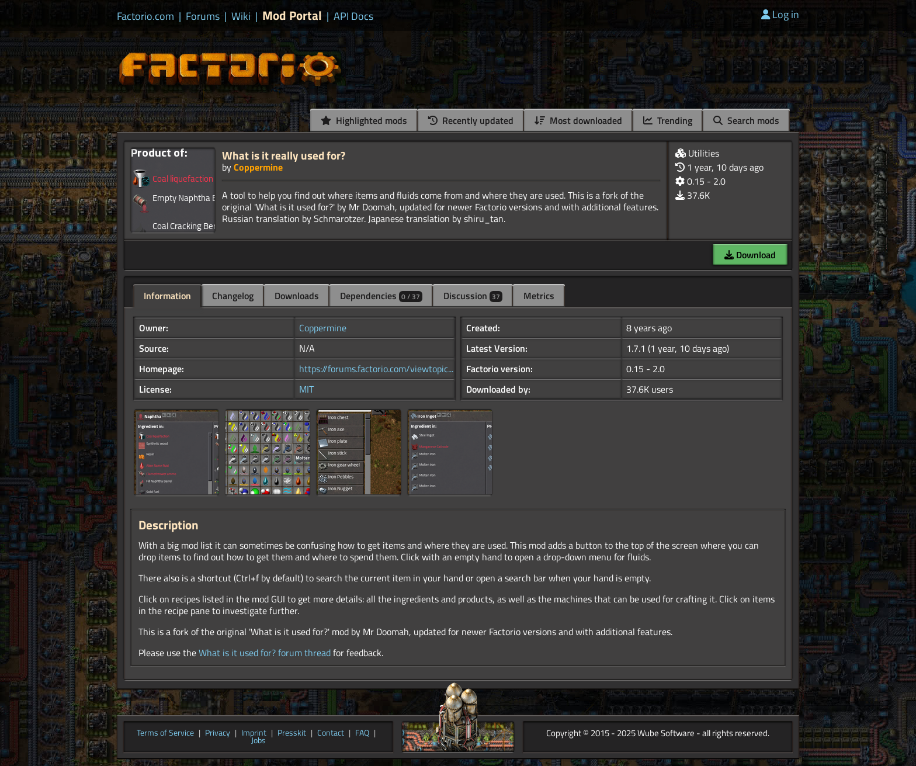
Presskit (291, 733)
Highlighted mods (364, 120)
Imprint (253, 733)
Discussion (472, 296)
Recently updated (470, 120)
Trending (667, 120)
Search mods (746, 120)
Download (750, 255)
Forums (203, 16)
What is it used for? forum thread (265, 653)
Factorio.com (145, 16)
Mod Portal (292, 15)
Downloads (297, 296)
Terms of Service (165, 733)
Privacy (217, 733)
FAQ (362, 733)
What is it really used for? (283, 155)
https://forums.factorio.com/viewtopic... (376, 369)
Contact (330, 733)
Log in (780, 14)
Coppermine (258, 167)
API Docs (353, 16)
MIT (306, 389)
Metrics (538, 296)
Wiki (241, 16)
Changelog (233, 296)
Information (167, 296)
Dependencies (381, 296)
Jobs (258, 741)
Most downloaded (578, 120)
